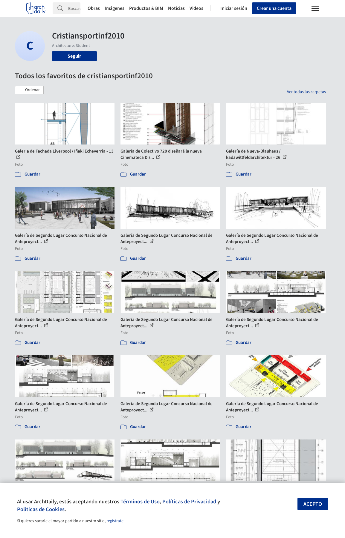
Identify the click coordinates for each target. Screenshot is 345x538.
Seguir (74, 56)
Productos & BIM (146, 8)
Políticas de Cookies (41, 509)
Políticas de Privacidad (189, 501)
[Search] (74, 8)
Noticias (176, 8)
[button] (29, 90)
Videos (196, 8)
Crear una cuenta (274, 8)
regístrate (114, 521)
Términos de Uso (140, 501)
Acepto (312, 504)
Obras (94, 8)
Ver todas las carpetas (306, 92)
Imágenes (114, 8)
